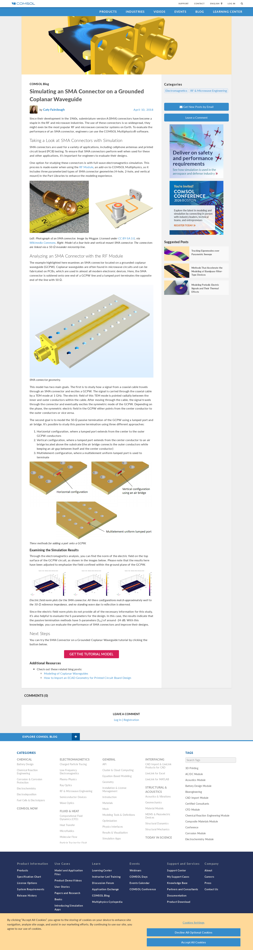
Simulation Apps (111, 838)
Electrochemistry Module (199, 839)
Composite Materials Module (201, 821)
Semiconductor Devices (73, 797)
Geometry (108, 782)
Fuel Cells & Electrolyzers (31, 800)
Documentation (176, 895)
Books (58, 899)
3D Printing (191, 768)
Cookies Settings (194, 922)
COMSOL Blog (39, 84)
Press (208, 883)
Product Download (178, 902)
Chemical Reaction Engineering (27, 771)
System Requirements (30, 889)
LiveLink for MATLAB (157, 779)
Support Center (176, 870)
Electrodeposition (27, 794)
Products (108, 12)
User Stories (62, 886)
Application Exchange (105, 889)
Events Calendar (140, 883)
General (108, 759)
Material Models (154, 808)
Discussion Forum (103, 883)
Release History (27, 895)
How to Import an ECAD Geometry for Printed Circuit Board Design (87, 678)
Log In (231, 3)
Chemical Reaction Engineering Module (207, 815)
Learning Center (227, 12)
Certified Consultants (197, 803)
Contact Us (211, 889)
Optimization (109, 820)
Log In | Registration (126, 720)
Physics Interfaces (112, 826)
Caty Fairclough (54, 109)
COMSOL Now (27, 808)
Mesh (105, 809)
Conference (191, 827)
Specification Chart (29, 876)
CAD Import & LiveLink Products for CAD (158, 765)
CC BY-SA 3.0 (126, 238)
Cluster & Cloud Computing (117, 770)
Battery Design (25, 764)
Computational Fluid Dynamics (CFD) (71, 817)
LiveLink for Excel (155, 773)
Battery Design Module (198, 786)
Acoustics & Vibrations (158, 796)
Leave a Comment (196, 117)
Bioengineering (193, 792)
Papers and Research (67, 893)
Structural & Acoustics (156, 789)
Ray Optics (66, 785)
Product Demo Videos (68, 880)
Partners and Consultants (182, 889)
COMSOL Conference (143, 889)
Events (180, 12)
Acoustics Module (195, 780)
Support (184, 3)
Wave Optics (67, 803)
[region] (126, 931)
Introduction (109, 797)
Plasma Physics (68, 779)
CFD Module (192, 809)
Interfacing (155, 759)
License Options (27, 883)
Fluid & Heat (69, 811)
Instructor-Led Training (106, 876)
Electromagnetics (176, 91)
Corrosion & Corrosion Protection (29, 780)
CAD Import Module (197, 797)
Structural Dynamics (156, 823)
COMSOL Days (139, 876)
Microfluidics (67, 831)
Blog (199, 12)
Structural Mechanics (157, 829)
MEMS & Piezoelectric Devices (157, 815)
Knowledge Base (177, 883)
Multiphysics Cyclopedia (107, 902)
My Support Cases (178, 876)
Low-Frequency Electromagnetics (69, 771)
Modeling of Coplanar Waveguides (66, 673)
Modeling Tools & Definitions (118, 814)
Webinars (135, 870)
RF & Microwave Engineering (208, 91)
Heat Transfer (67, 825)
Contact (199, 3)
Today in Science (158, 837)
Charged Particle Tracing (73, 764)
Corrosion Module (195, 833)
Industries (135, 12)
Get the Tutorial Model (91, 654)
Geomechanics (153, 802)
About (208, 870)
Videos (160, 12)
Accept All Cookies (193, 942)
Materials (107, 803)
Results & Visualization (115, 832)
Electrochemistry (26, 788)
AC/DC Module (194, 774)
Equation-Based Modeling (116, 776)
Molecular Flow (68, 837)
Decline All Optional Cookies (193, 932)
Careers (209, 876)
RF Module (86, 167)
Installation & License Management (114, 789)
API (104, 764)
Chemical (24, 759)
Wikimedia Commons (43, 242)
